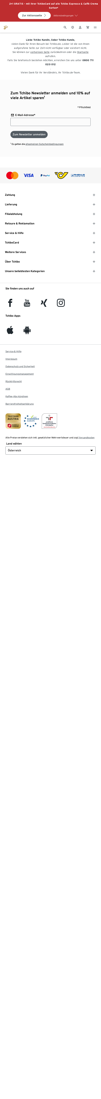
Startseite (83, 52)
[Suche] (65, 27)
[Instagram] (60, 304)
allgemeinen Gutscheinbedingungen (44, 144)
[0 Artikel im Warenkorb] (87, 27)
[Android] (27, 332)
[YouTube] (27, 304)
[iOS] (10, 332)
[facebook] (10, 304)
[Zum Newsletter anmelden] (29, 134)
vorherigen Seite (40, 52)
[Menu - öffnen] (95, 27)
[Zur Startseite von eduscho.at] (6, 27)
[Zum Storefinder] (72, 27)
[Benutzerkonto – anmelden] (80, 27)
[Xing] (44, 304)
